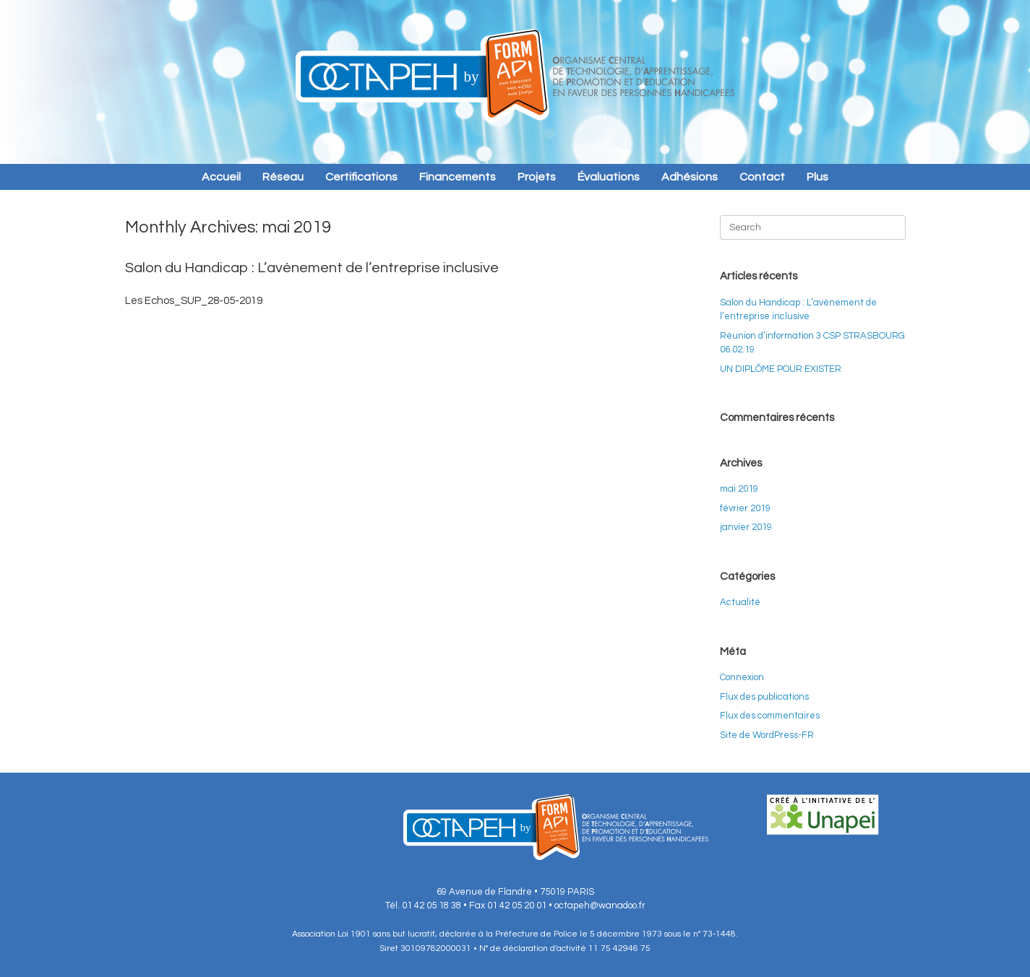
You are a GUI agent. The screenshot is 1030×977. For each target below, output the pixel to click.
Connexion (742, 677)
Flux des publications (764, 697)
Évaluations (609, 177)
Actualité (740, 602)
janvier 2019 (746, 527)
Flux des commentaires (770, 716)
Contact (762, 177)
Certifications (361, 177)
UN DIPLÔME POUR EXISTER (780, 369)
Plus (817, 177)
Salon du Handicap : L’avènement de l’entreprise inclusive (312, 268)
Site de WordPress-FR (767, 735)
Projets (537, 177)
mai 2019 (739, 489)
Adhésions (689, 177)
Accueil (221, 177)
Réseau (283, 177)
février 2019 (745, 508)
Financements (457, 177)
